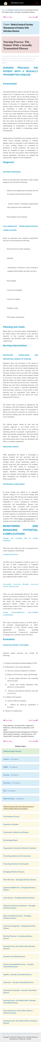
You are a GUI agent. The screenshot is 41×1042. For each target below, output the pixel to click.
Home (4, 10)
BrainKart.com (17, 3)
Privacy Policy (5, 1034)
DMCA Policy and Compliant (31, 1034)
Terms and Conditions (16, 1034)
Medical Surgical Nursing (17, 10)
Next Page (33, 17)
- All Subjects (11, 759)
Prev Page (7, 17)
